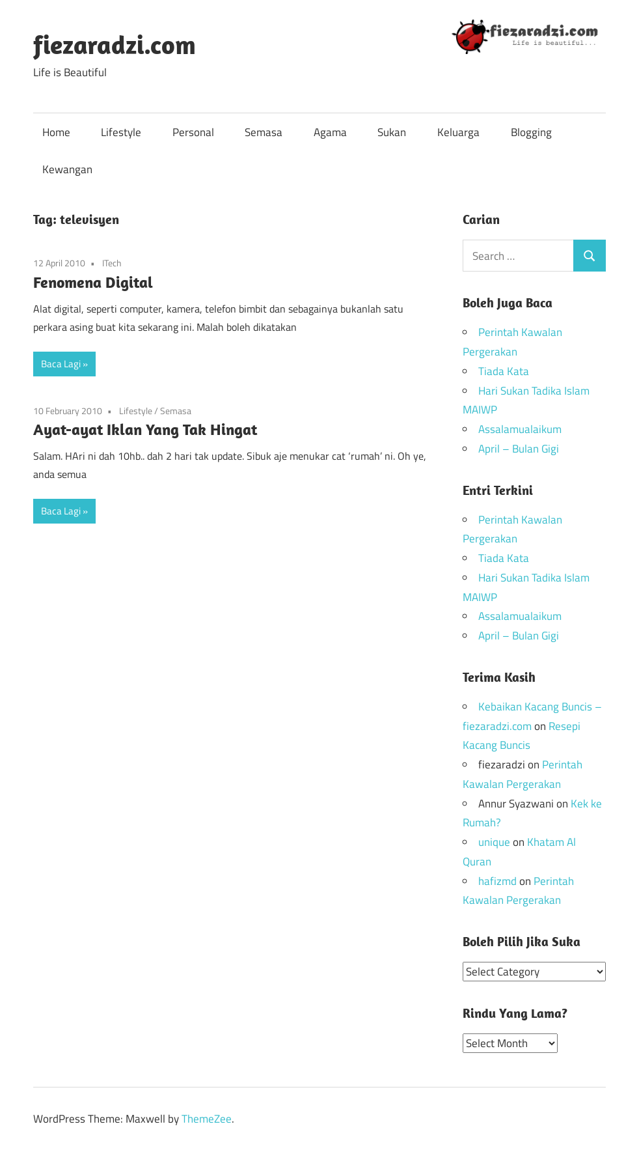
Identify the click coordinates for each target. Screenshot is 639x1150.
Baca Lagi (61, 363)
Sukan (391, 132)
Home (56, 132)
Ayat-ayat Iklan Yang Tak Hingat (145, 429)
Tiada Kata (503, 371)
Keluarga (458, 132)
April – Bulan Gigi (518, 448)
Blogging (531, 132)
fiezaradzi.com (114, 44)
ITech (112, 263)
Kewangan (67, 169)
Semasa (263, 132)
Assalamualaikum (520, 429)
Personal (193, 132)
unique (494, 842)
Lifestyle (121, 132)
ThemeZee (207, 1118)
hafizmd (497, 881)
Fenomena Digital (93, 282)
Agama (330, 132)
